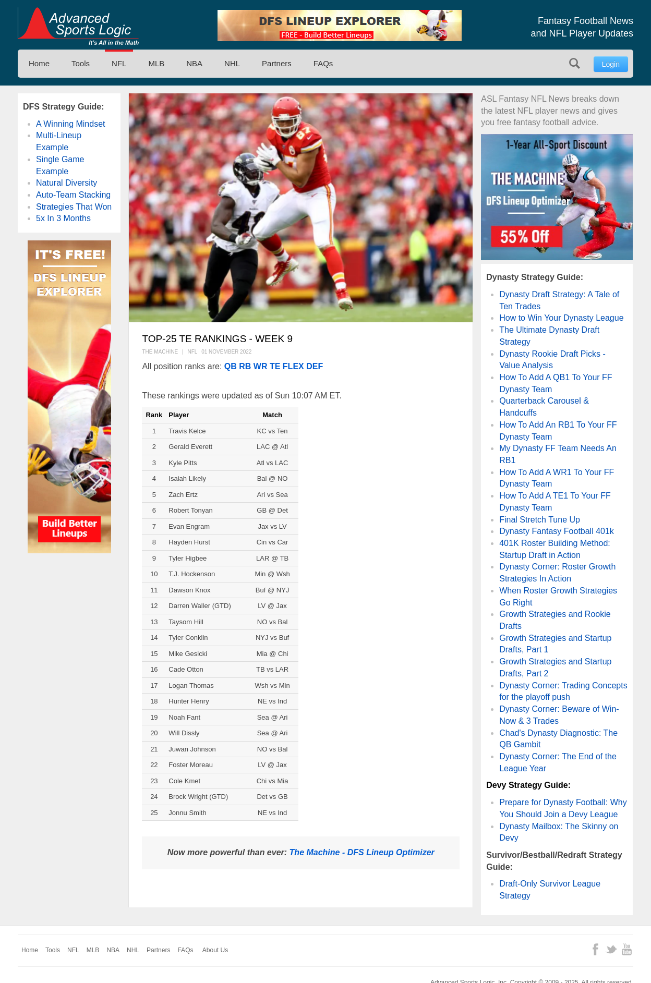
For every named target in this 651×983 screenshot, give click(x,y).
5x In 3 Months (63, 218)
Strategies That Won (74, 206)
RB (245, 366)
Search (574, 63)
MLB (156, 63)
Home (39, 63)
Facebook (595, 949)
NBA (194, 63)
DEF (314, 366)
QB (230, 366)
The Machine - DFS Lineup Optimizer (362, 852)
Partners (277, 63)
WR (261, 366)
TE (275, 366)
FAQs (323, 63)
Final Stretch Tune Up (539, 519)
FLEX (293, 366)
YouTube (626, 949)
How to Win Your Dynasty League (561, 317)
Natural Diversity (66, 182)
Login (611, 64)
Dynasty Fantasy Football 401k (556, 531)
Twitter (611, 949)
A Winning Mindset (70, 123)
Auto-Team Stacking (73, 194)
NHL (232, 63)
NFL (119, 63)
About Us (215, 950)
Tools (80, 63)
